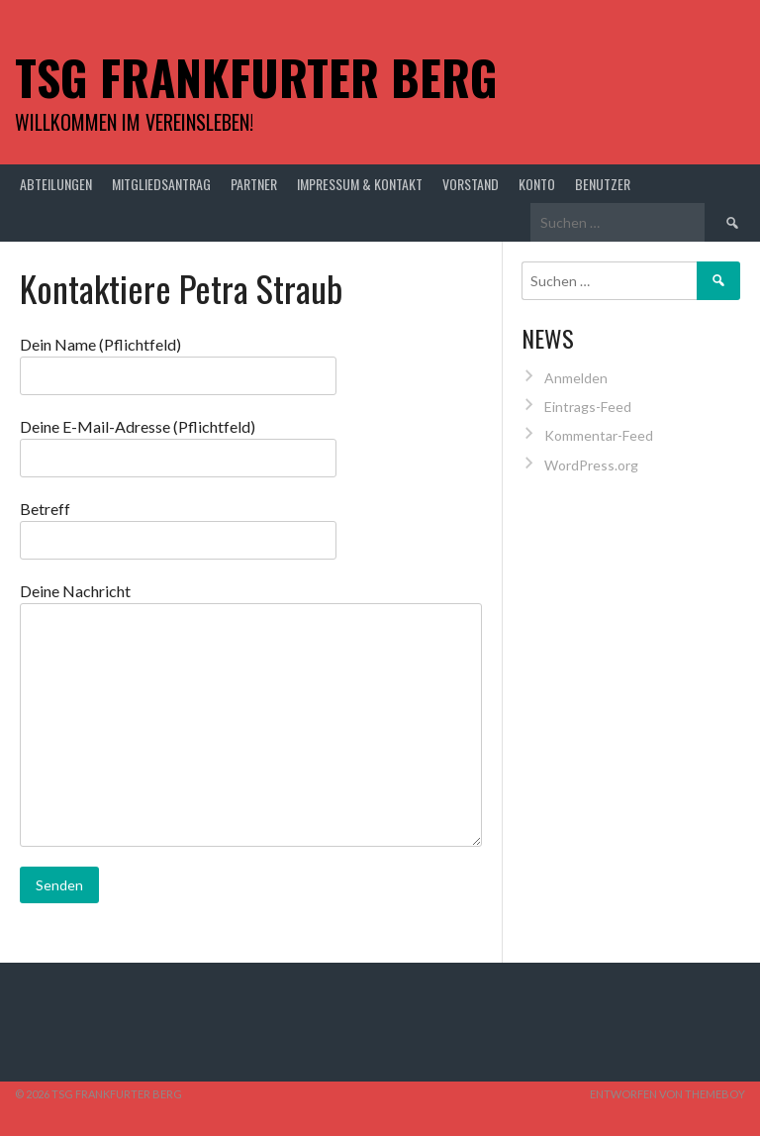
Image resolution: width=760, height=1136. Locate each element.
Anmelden (576, 377)
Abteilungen (56, 183)
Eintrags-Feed (587, 406)
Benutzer (602, 183)
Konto (537, 183)
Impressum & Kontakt (360, 183)
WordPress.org (591, 465)
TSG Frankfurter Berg (256, 77)
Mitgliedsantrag (161, 183)
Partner (254, 183)
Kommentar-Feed (598, 435)
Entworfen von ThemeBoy (667, 1093)
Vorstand (470, 183)
